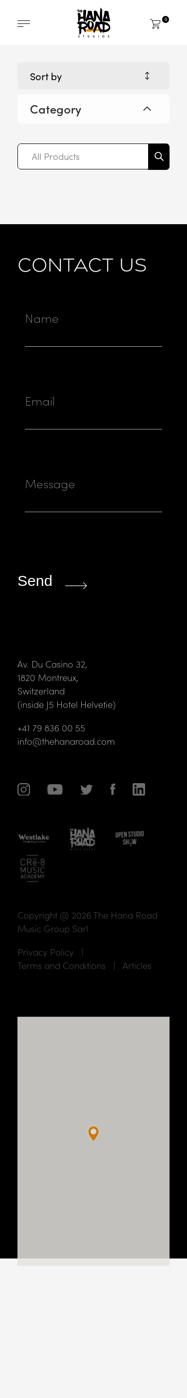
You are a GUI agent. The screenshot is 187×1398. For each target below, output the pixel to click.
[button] (93, 1153)
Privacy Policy (45, 971)
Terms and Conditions (61, 985)
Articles (137, 985)
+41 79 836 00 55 (51, 746)
